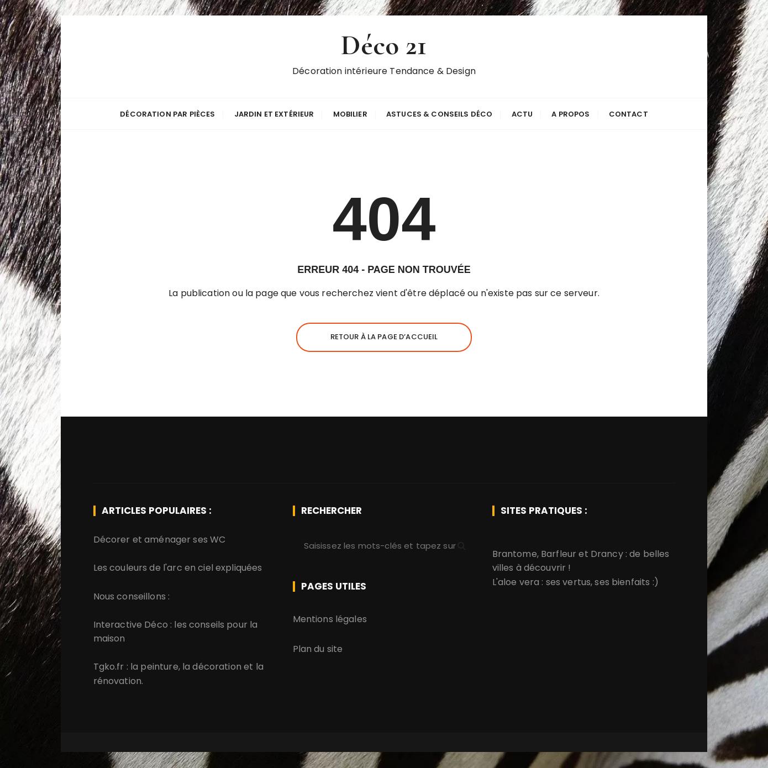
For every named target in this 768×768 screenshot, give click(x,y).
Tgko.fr (108, 666)
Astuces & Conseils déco (439, 114)
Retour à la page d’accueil (384, 337)
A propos (570, 114)
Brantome (514, 553)
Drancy (607, 553)
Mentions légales (330, 619)
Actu (522, 114)
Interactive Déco (130, 624)
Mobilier (350, 114)
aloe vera (518, 582)
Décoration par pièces (167, 114)
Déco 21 (384, 46)
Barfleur (558, 553)
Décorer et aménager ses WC (159, 539)
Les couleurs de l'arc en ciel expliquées (177, 567)
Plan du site (318, 649)
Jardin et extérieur (274, 114)
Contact (628, 114)
